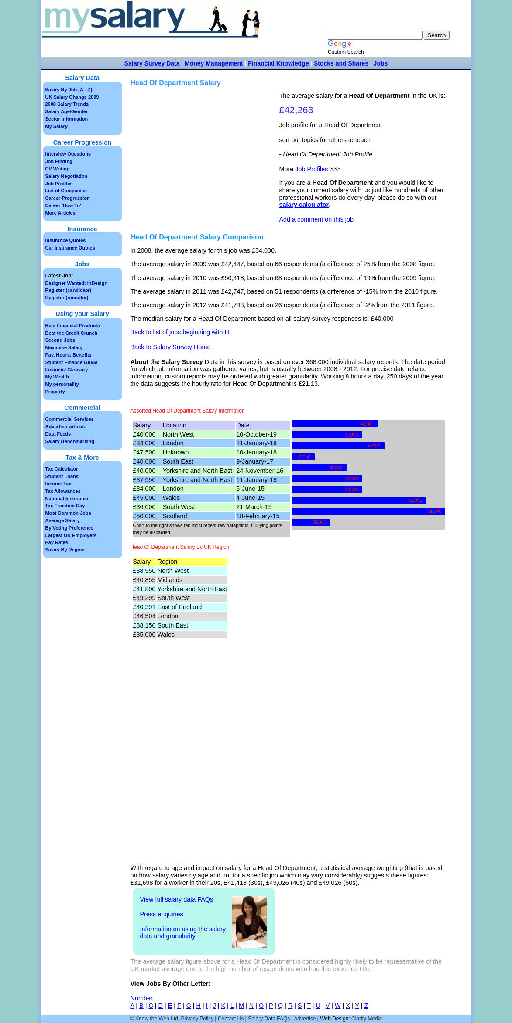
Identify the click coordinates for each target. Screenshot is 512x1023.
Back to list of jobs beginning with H (180, 332)
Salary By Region (65, 549)
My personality (62, 384)
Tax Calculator (61, 469)
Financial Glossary (66, 369)
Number (142, 998)
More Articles (60, 212)
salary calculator (304, 204)
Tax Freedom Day (65, 505)
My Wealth (57, 376)
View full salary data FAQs (176, 899)
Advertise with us (65, 426)
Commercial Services (69, 419)
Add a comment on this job (316, 219)
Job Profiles (311, 169)
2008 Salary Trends (67, 104)
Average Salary (62, 520)
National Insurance (66, 498)
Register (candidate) (68, 290)
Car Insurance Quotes (70, 247)
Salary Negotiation (66, 176)
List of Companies (66, 190)
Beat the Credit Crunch (71, 333)
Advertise (305, 1019)
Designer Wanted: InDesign (76, 283)
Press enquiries (161, 914)
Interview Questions (68, 153)
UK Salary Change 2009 (72, 97)
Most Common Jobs (68, 513)
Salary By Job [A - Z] (68, 89)
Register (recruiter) (67, 297)
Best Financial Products (72, 325)
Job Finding (58, 161)
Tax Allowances (63, 491)
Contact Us (231, 1019)
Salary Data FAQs (269, 1019)
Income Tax (58, 483)
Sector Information (66, 118)
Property (55, 391)
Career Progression (67, 198)
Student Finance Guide (71, 362)
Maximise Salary (64, 347)
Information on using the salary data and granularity (183, 933)
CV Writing (57, 168)
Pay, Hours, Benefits (68, 354)
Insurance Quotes (65, 240)
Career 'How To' (63, 205)
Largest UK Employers (71, 535)
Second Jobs (60, 340)
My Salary (56, 126)
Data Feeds (58, 434)
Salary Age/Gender (66, 111)
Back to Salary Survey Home (171, 346)
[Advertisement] (206, 153)
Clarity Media (366, 1019)
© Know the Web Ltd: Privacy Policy (171, 1019)
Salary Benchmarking (70, 441)
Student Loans (62, 476)
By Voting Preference (69, 528)
